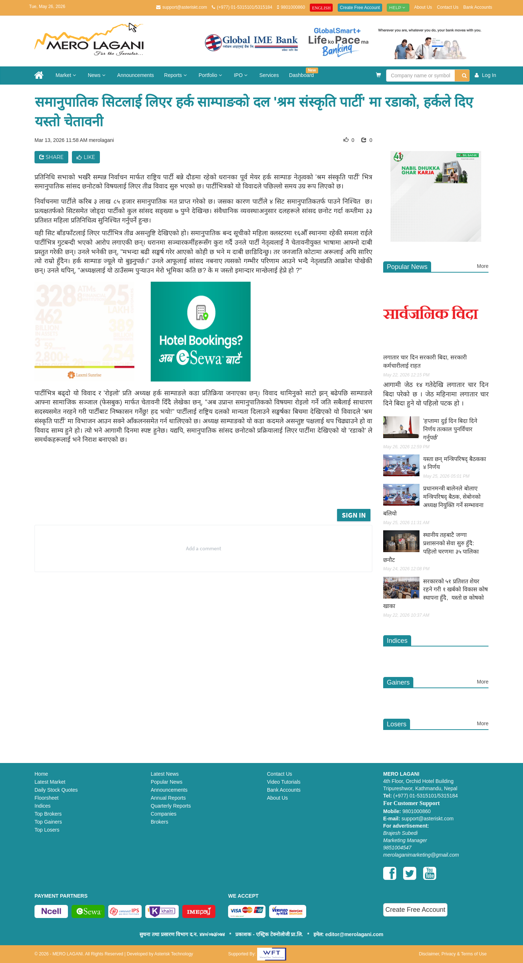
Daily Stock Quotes (56, 790)
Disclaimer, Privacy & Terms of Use (453, 953)
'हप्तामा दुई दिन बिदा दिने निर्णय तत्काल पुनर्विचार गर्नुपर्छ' (450, 429)
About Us (423, 7)
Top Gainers (48, 822)
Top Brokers (48, 814)
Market (67, 75)
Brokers (159, 822)
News (97, 75)
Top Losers (47, 830)
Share (51, 157)
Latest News (165, 774)
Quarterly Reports (171, 806)
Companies (164, 814)
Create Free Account (360, 7)
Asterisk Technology (173, 953)
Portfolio (211, 75)
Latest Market (50, 782)
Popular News (166, 782)
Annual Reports (168, 798)
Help (398, 7)
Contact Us (447, 7)
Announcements (135, 75)
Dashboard (303, 73)
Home (41, 774)
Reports (176, 75)
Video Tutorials (283, 782)
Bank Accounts (477, 7)
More (482, 266)
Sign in (354, 514)
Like (86, 157)
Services (269, 75)
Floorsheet (46, 798)
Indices (42, 806)
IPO (241, 75)
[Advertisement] (209, 487)
